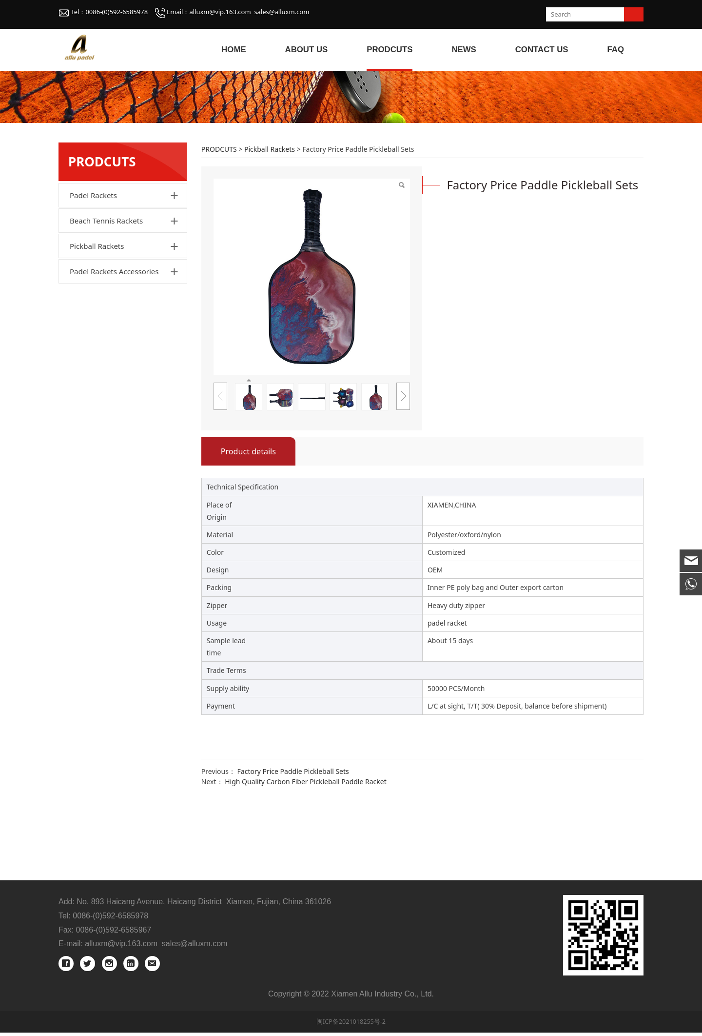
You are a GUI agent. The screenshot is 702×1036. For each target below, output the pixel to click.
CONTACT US (541, 49)
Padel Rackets (93, 266)
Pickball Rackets (97, 317)
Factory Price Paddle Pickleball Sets (293, 842)
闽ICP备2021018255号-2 (351, 1025)
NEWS (463, 49)
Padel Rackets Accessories (114, 342)
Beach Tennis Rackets (106, 291)
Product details (248, 522)
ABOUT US (306, 49)
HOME (233, 49)
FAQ (615, 49)
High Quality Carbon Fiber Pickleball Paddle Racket (306, 852)
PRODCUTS (389, 49)
